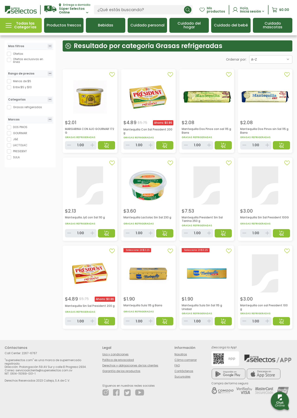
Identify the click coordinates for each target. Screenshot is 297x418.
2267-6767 (29, 353)
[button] (67, 8)
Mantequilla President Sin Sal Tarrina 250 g (202, 219)
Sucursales (182, 377)
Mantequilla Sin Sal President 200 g (90, 306)
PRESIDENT (20, 151)
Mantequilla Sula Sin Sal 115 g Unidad (202, 307)
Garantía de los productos (121, 371)
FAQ (177, 365)
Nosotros (180, 354)
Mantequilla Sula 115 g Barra (142, 305)
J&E (15, 139)
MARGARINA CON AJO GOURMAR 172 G (89, 131)
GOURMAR (20, 133)
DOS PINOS (20, 127)
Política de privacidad (118, 360)
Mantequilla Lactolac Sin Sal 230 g (147, 217)
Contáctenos (183, 371)
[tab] (50, 46)
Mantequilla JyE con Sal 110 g (85, 217)
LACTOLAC (20, 145)
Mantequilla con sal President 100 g (264, 307)
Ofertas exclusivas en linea (28, 60)
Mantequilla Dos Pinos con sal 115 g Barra (206, 131)
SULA (16, 157)
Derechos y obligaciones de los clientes (130, 365)
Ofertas (18, 54)
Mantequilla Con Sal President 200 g (147, 131)
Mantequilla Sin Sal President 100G (264, 217)
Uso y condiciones (115, 354)
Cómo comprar (185, 360)
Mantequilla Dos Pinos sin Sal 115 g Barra (264, 131)
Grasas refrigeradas (27, 107)
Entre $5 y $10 (22, 87)
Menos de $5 (22, 81)
